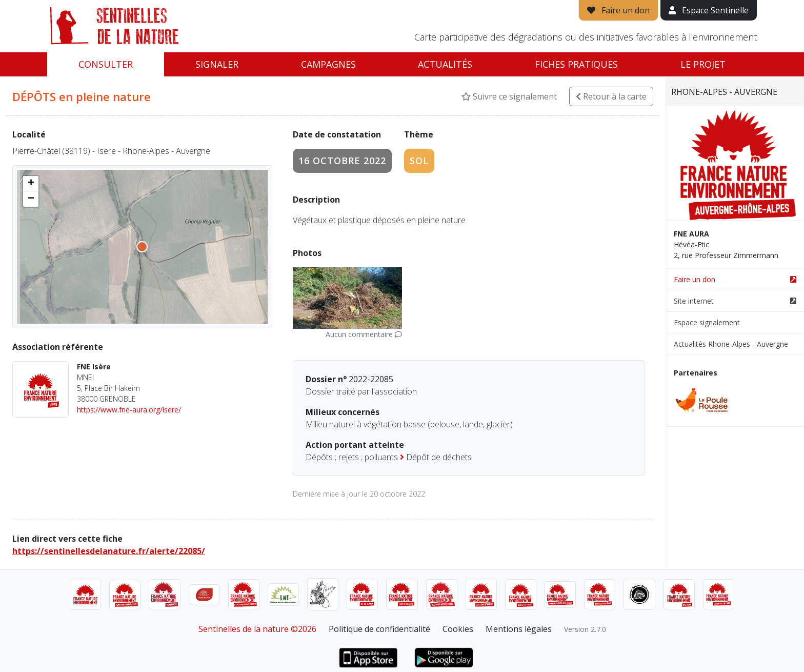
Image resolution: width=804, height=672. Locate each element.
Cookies (458, 629)
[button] (30, 183)
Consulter (105, 64)
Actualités (445, 64)
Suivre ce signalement (509, 96)
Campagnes (328, 64)
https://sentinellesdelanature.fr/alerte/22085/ (108, 551)
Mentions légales (519, 629)
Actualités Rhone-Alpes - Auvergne (731, 344)
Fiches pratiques (576, 64)
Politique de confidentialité (379, 629)
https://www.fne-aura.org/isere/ (129, 409)
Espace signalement (707, 322)
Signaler (216, 64)
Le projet (703, 64)
